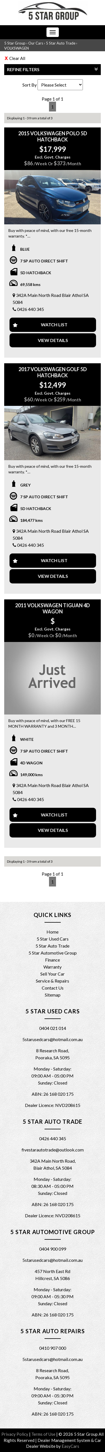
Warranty (52, 966)
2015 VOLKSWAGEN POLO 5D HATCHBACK (52, 136)
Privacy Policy (15, 1434)
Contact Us (53, 987)
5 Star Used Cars (53, 938)
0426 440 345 (30, 309)
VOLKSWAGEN (16, 48)
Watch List (54, 324)
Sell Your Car (52, 973)
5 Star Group (14, 43)
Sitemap (52, 994)
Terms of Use (43, 1434)
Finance (52, 959)
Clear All (17, 58)
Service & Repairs (52, 980)
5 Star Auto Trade (60, 43)
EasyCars (70, 1446)
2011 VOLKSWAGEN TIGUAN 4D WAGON (52, 608)
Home (52, 931)
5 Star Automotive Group (53, 952)
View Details (53, 340)
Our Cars (35, 43)
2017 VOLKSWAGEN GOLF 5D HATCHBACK (52, 372)
